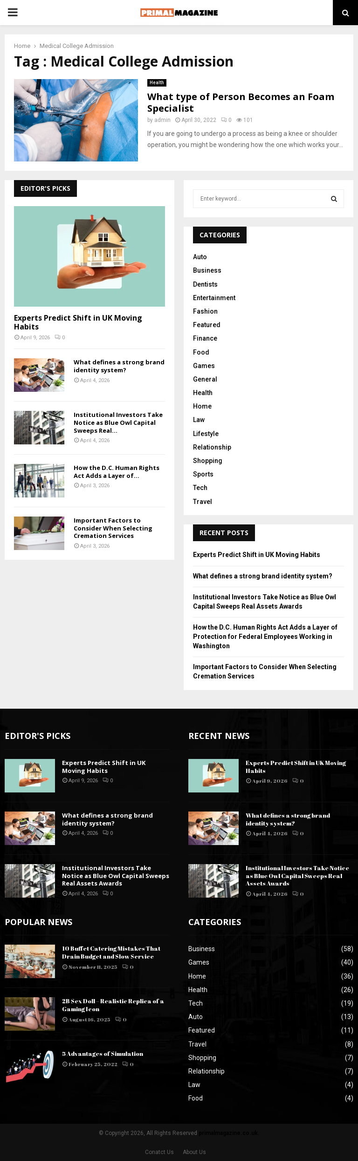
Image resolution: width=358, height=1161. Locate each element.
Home (202, 406)
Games (204, 365)
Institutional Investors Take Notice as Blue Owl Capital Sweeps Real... (118, 422)
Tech (200, 487)
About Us (194, 1152)
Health (157, 82)
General (205, 379)
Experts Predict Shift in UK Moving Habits (78, 322)
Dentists (205, 284)
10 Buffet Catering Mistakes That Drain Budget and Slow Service (111, 952)
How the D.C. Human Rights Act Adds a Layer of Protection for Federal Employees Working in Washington (265, 636)
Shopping (207, 460)
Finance (205, 338)
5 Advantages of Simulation (102, 1053)
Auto (200, 257)
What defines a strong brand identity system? (119, 366)
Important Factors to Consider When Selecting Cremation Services (113, 528)
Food (201, 352)
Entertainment (214, 298)
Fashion (205, 311)
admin (162, 120)
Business (207, 270)
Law (199, 419)
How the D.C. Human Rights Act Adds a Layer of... (116, 471)
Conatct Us (159, 1152)
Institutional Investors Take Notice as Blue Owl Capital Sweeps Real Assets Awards (115, 876)
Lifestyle (206, 433)
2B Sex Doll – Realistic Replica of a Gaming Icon (113, 1005)
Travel (202, 501)
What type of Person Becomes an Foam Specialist (240, 102)
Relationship (212, 447)
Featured (206, 325)
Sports (203, 474)
